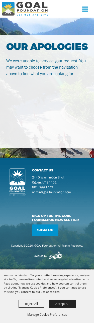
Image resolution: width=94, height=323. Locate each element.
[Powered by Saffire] (55, 256)
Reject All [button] (31, 304)
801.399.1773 (42, 187)
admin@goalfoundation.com (51, 192)
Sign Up (45, 230)
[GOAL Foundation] (25, 9)
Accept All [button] (62, 304)
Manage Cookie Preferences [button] (47, 314)
